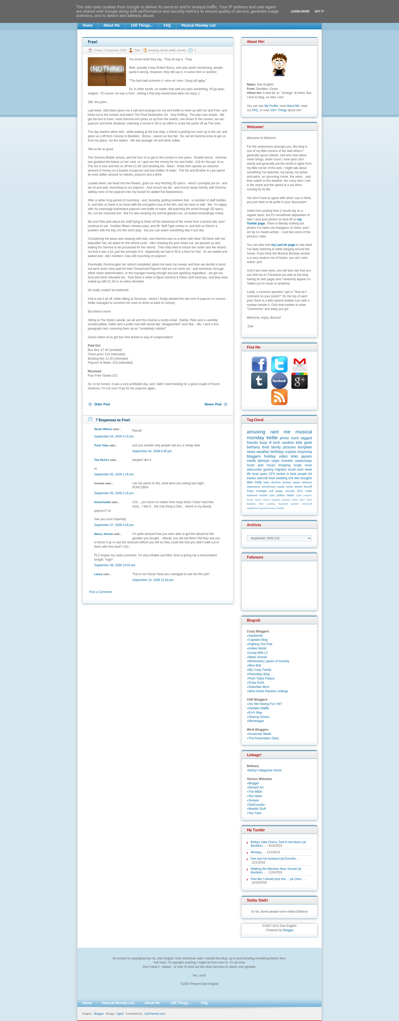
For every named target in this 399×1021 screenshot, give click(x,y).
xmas (308, 465)
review (280, 474)
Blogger (288, 930)
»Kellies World (256, 648)
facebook (283, 503)
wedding (281, 478)
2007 (302, 499)
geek (308, 443)
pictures (289, 447)
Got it (319, 11)
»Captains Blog (257, 640)
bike (261, 503)
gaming (268, 469)
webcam (307, 482)
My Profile (271, 106)
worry (273, 508)
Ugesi (120, 1013)
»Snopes (253, 800)
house (271, 465)
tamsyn (263, 461)
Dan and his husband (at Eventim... (274, 858)
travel (266, 508)
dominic (276, 482)
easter (281, 486)
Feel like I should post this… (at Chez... (277, 879)
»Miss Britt (254, 665)
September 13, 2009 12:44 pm (153, 580)
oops (275, 461)
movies (181, 50)
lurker (289, 486)
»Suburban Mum (258, 687)
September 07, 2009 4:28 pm (114, 525)
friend (266, 499)
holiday (270, 456)
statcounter (254, 469)
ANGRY (307, 495)
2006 (294, 499)
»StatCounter (256, 804)
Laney (98, 574)
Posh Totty (101, 445)
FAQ (255, 110)
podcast (286, 499)
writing (280, 508)
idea (250, 482)
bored (250, 499)
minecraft (307, 503)
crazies (290, 452)
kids (299, 443)
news (251, 452)
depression (253, 486)
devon (258, 499)
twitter (290, 495)
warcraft (262, 478)
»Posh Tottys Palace (261, 678)
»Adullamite (255, 635)
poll (271, 490)
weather (262, 452)
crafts (308, 490)
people (302, 474)
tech (276, 443)
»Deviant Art (255, 787)
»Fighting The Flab (259, 644)
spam (263, 474)
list (310, 474)
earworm (252, 495)
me (287, 431)
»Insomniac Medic (259, 734)
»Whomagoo (255, 721)
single (298, 465)
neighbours (253, 508)
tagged (306, 438)
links (294, 456)
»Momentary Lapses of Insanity (268, 661)
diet (296, 478)
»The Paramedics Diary (263, 738)
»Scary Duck (255, 682)
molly (258, 482)
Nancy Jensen (103, 533)
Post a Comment (100, 592)
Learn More (300, 11)
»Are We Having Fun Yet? (264, 704)
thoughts (306, 478)
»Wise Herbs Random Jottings (267, 691)
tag (261, 508)
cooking (271, 503)
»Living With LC (257, 653)
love (272, 495)
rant (274, 431)
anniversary (269, 486)
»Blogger (253, 783)
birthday (276, 452)
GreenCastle (102, 502)
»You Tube (254, 813)
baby (266, 482)
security (290, 490)
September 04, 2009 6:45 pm (152, 451)
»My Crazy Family (259, 670)
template (305, 447)
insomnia (304, 452)
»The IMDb (254, 791)
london (264, 495)
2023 (309, 499)
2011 (300, 490)
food (272, 478)
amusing (153, 50)
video (283, 456)
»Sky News (254, 796)
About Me (293, 106)
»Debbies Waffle (258, 708)
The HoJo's (101, 459)
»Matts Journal (257, 657)
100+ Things (278, 110)
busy (263, 443)
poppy (279, 490)
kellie (172, 50)
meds (251, 461)
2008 (299, 495)
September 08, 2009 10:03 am (114, 565)
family (163, 50)
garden (295, 503)
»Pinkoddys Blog (258, 674)
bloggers (254, 456)
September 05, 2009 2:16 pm (114, 493)
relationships (303, 461)
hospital (275, 499)
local (255, 474)
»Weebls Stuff (256, 809)
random (288, 443)
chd (290, 478)
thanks (251, 478)
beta (293, 474)
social (292, 469)
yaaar (296, 482)
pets (261, 465)
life (249, 474)
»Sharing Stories (258, 717)
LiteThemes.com (154, 1013)
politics (281, 495)
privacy (286, 482)
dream (299, 486)
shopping (284, 465)
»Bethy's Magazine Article (264, 770)
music (251, 465)
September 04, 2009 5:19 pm (114, 436)
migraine (281, 469)
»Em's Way (254, 712)
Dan (137, 50)
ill (270, 443)
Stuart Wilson (103, 429)
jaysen (306, 456)
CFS (272, 474)
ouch (295, 438)
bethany (253, 447)
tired (265, 447)
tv (288, 474)
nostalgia (261, 490)
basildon (251, 503)
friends (252, 443)
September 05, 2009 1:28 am (114, 474)
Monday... (257, 852)
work (300, 469)
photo (284, 438)
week (308, 469)
